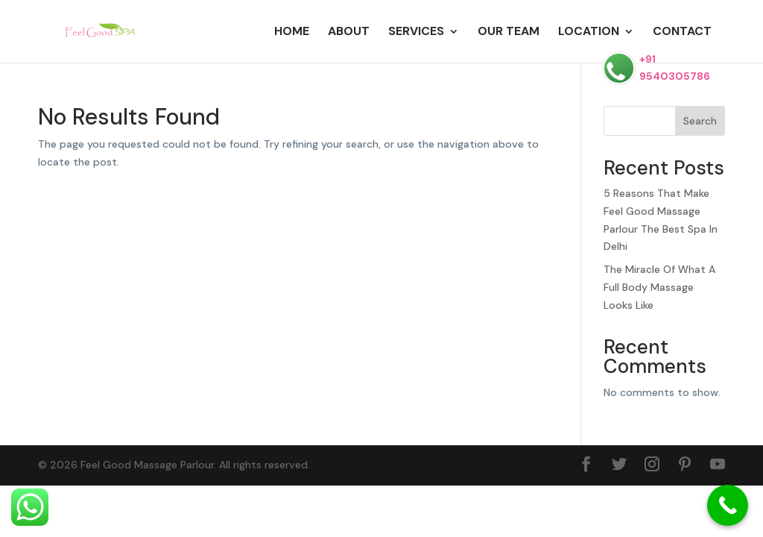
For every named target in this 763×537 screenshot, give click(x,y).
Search (700, 121)
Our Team (508, 32)
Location (588, 32)
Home (291, 32)
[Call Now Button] (727, 505)
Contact (682, 32)
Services (416, 32)
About (349, 32)
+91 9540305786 (656, 68)
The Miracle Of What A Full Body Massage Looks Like (659, 287)
